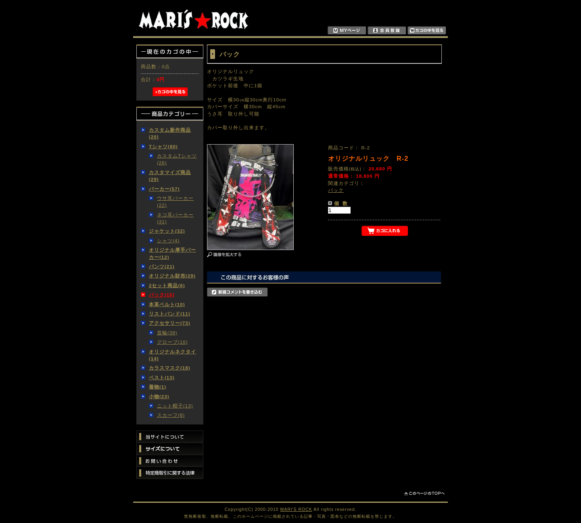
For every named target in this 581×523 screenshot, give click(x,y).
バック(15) (162, 294)
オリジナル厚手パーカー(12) (172, 253)
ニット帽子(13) (175, 405)
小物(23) (159, 396)
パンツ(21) (162, 266)
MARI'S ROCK (296, 509)
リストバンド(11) (169, 313)
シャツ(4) (168, 240)
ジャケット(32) (167, 230)
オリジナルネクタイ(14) (172, 355)
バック (336, 190)
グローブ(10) (172, 341)
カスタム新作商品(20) (170, 133)
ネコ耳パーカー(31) (175, 218)
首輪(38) (167, 332)
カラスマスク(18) (169, 367)
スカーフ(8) (171, 415)
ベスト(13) (162, 377)
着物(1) (157, 386)
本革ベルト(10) (167, 304)
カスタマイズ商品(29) (170, 176)
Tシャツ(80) (163, 146)
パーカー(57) (164, 188)
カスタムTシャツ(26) (177, 159)
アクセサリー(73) (169, 323)
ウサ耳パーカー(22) (175, 201)
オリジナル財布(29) (172, 275)
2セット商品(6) (167, 285)
